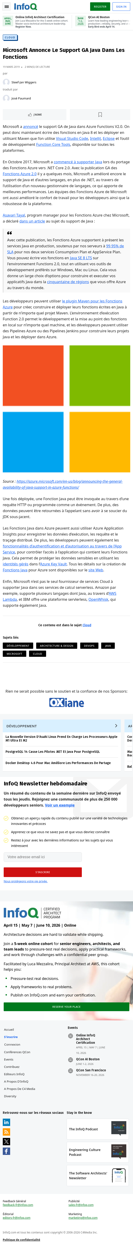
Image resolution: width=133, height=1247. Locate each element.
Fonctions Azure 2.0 (20, 173)
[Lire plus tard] (100, 114)
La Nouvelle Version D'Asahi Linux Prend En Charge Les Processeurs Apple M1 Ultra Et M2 (61, 738)
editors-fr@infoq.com (16, 1218)
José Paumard (21, 98)
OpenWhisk (98, 599)
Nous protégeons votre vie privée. (25, 881)
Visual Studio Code (72, 138)
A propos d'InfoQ (16, 1081)
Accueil (9, 1029)
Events (8, 1059)
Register (100, 6)
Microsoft (14, 653)
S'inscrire (11, 1037)
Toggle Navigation (7, 7)
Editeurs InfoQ (14, 1074)
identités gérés (15, 564)
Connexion (12, 1044)
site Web (96, 570)
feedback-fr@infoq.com (18, 1205)
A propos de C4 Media (19, 1089)
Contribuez (12, 1067)
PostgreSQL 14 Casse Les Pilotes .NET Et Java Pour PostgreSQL (53, 752)
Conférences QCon (17, 1052)
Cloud (10, 37)
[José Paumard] (6, 98)
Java (108, 645)
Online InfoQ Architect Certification (85, 1039)
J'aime (38, 114)
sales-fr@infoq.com (81, 1205)
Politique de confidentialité (21, 1240)
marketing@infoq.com (83, 1218)
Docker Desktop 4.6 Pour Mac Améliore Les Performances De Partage (58, 763)
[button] (43, 872)
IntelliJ (95, 138)
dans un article (32, 221)
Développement (18, 645)
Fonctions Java (15, 570)
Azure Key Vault (53, 564)
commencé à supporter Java (78, 161)
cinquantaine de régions (68, 281)
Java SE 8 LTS (81, 257)
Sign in (121, 6)
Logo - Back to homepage (25, 6)
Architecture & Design (57, 645)
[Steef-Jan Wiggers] (6, 82)
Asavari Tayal (14, 215)
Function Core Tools (53, 144)
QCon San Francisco (91, 1070)
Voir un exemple (60, 805)
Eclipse (109, 138)
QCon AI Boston (88, 1059)
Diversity (10, 1096)
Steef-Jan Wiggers (24, 82)
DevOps (89, 645)
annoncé (30, 126)
